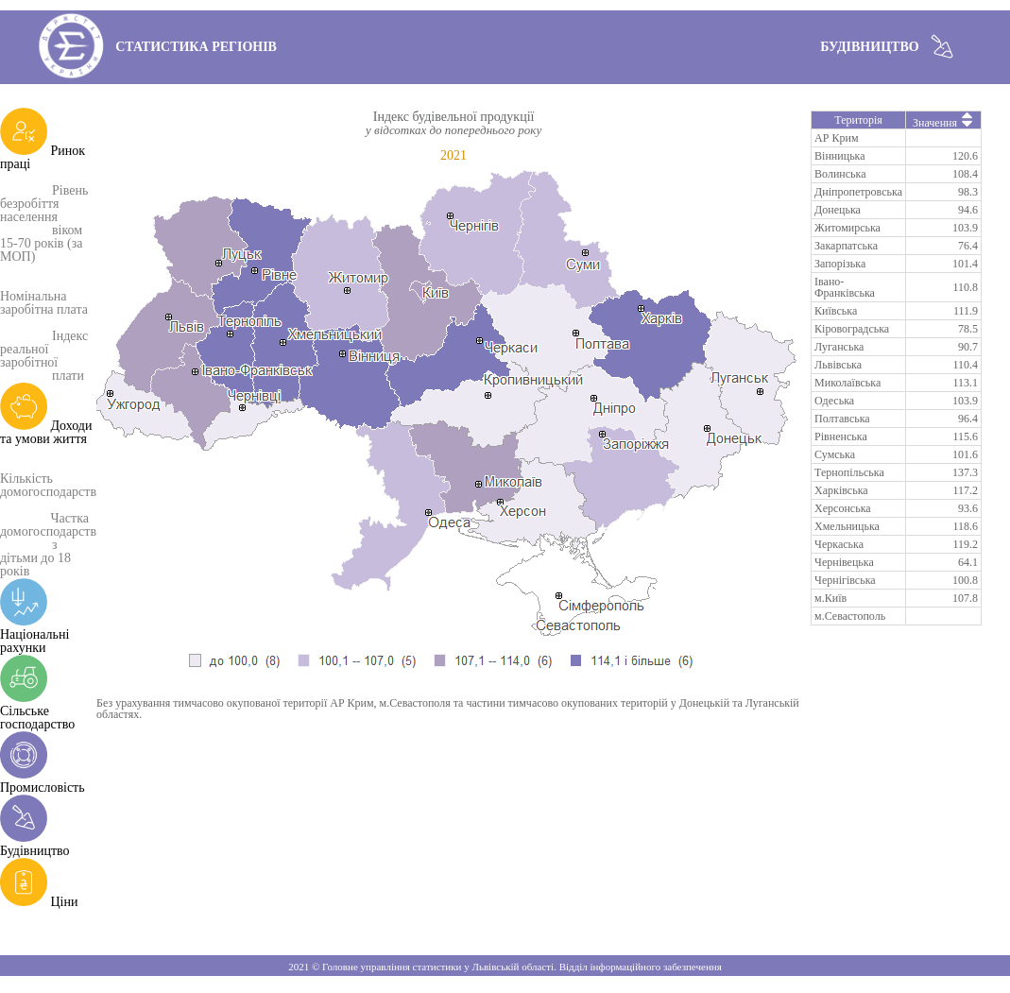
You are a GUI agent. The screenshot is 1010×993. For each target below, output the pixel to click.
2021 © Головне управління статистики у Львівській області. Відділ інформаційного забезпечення (504, 966)
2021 (453, 155)
